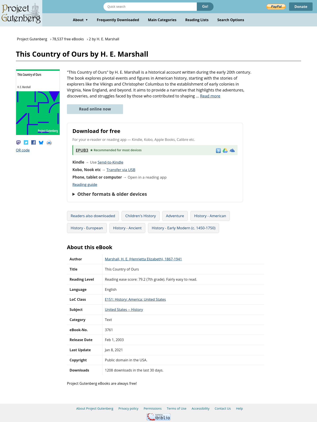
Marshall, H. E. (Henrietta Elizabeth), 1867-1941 (143, 259)
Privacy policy (128, 408)
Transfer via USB (121, 169)
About (80, 19)
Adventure (175, 215)
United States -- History (124, 309)
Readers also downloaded (93, 215)
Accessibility (201, 408)
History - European (87, 227)
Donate (300, 6)
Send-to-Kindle (110, 162)
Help (239, 408)
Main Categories (162, 19)
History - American (210, 215)
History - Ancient (127, 227)
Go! (205, 6)
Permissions (153, 408)
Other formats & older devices (112, 194)
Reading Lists (197, 19)
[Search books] (150, 6)
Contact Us (223, 408)
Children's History (140, 215)
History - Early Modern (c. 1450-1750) (183, 227)
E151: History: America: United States (135, 299)
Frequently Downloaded (118, 19)
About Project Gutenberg (94, 408)
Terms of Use (176, 408)
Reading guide (84, 184)
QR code (23, 150)
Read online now (95, 109)
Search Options (230, 19)
